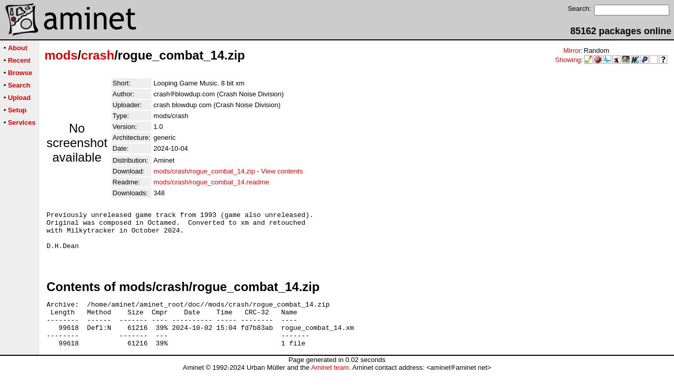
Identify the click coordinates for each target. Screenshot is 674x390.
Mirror (572, 50)
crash (97, 55)
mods (61, 55)
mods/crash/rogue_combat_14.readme (211, 182)
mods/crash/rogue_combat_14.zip (204, 171)
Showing (568, 60)
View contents (282, 171)
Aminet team (330, 386)
